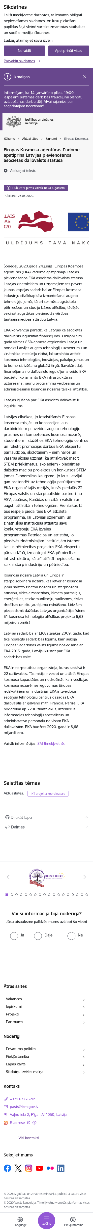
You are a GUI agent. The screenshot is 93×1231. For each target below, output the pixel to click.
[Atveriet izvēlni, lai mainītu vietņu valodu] (20, 1222)
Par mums (14, 1021)
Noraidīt (24, 50)
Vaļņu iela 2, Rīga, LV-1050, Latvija (38, 1114)
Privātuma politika (21, 1048)
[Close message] (84, 76)
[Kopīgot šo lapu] (46, 827)
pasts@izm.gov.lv (24, 1106)
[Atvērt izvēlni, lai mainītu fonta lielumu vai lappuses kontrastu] (73, 1222)
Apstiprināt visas (68, 50)
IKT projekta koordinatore (48, 793)
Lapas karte (16, 1064)
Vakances (14, 999)
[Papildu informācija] (34, 1122)
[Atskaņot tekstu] (23, 170)
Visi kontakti (29, 1138)
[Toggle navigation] (46, 1220)
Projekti (12, 1014)
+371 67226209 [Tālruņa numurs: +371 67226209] (23, 1099)
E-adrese (18, 1122)
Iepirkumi (14, 1006)
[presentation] (46, 954)
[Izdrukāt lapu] (46, 817)
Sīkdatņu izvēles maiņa (24, 1071)
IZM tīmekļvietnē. (50, 743)
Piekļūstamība (17, 1056)
